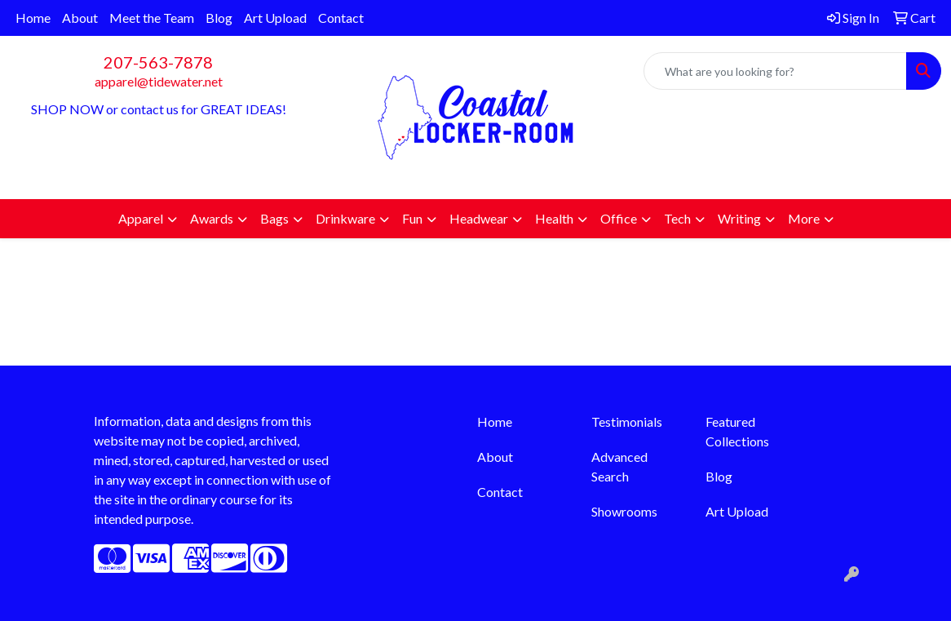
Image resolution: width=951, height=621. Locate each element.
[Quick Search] (775, 71)
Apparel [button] (140, 218)
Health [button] (554, 218)
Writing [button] (739, 218)
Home (33, 17)
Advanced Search (619, 466)
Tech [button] (677, 218)
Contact (341, 17)
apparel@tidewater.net (159, 81)
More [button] (804, 218)
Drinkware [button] (345, 218)
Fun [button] (412, 218)
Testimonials (626, 421)
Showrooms (624, 511)
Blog (219, 17)
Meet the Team (151, 17)
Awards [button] (211, 218)
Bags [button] (274, 218)
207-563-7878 (158, 62)
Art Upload (275, 17)
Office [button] (618, 218)
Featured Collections (737, 431)
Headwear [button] (478, 218)
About (80, 17)
